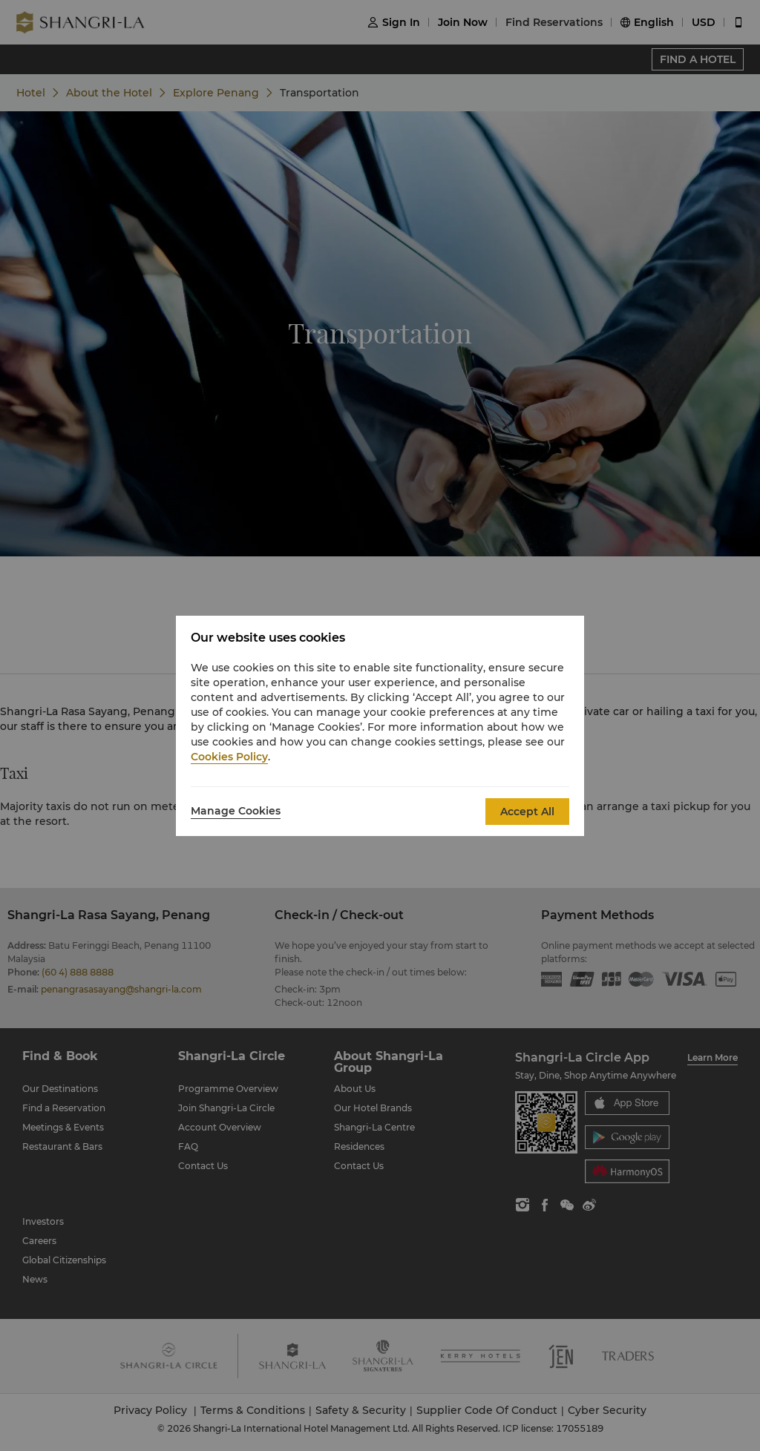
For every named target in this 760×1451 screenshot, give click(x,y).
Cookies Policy (229, 756)
